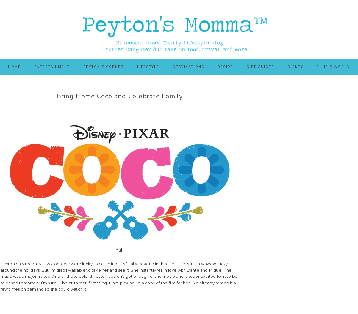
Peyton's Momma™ (179, 29)
